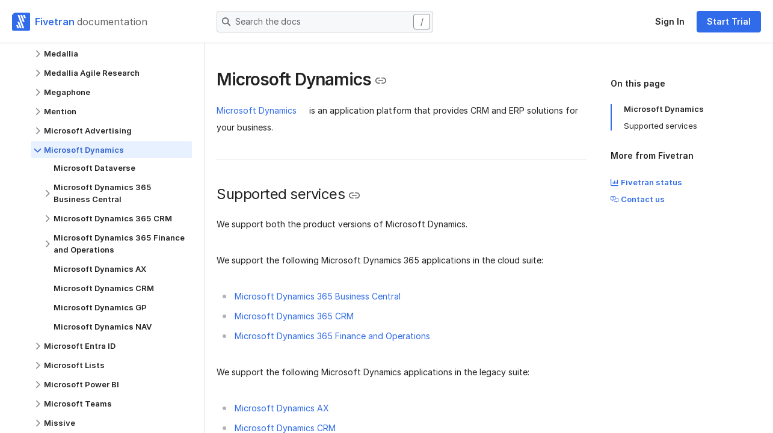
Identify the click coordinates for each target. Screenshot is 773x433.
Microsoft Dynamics (257, 110)
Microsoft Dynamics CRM (285, 428)
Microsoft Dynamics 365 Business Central (318, 296)
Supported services (660, 126)
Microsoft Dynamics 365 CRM (294, 316)
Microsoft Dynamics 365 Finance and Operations (332, 336)
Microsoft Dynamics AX (282, 408)
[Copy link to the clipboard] (380, 81)
